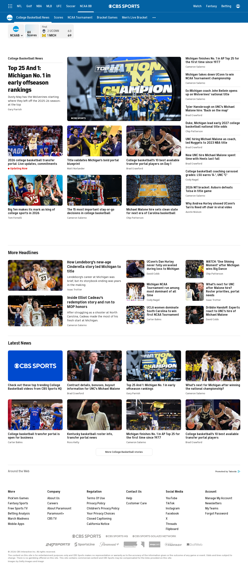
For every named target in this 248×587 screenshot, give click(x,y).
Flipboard (172, 529)
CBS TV (52, 519)
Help (129, 498)
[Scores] (58, 17)
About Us (53, 498)
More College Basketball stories (124, 452)
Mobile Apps (16, 524)
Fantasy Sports (18, 503)
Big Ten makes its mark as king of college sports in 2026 (35, 197)
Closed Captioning (99, 519)
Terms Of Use (96, 498)
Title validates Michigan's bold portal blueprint (94, 148)
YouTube (171, 498)
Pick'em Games (18, 498)
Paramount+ (55, 513)
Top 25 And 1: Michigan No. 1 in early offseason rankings (94, 89)
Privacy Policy (96, 503)
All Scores (32, 31)
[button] (154, 17)
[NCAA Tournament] (80, 17)
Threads (171, 524)
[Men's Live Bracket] (135, 17)
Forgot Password (216, 513)
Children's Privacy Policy (103, 508)
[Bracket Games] (107, 17)
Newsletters (213, 503)
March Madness (18, 519)
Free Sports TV (18, 508)
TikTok (170, 503)
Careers (52, 503)
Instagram (173, 508)
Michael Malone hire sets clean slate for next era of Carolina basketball (153, 197)
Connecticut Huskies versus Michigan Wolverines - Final (57, 31)
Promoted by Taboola (227, 471)
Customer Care (136, 503)
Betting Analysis (19, 513)
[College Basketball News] (33, 17)
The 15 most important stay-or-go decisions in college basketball (94, 197)
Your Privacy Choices (101, 513)
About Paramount (59, 508)
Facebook (172, 513)
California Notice (98, 524)
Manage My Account (218, 498)
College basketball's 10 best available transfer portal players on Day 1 (153, 148)
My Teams (211, 508)
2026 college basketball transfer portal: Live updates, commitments (35, 148)
